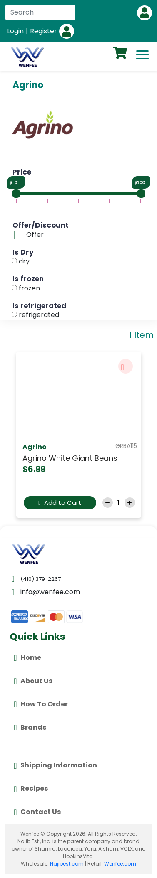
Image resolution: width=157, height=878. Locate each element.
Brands (30, 727)
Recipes (30, 789)
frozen (29, 288)
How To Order (40, 704)
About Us (33, 681)
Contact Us (37, 812)
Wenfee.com (120, 863)
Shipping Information (55, 766)
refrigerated (39, 315)
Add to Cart (59, 502)
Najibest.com (67, 863)
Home (27, 658)
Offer (35, 234)
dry (24, 261)
